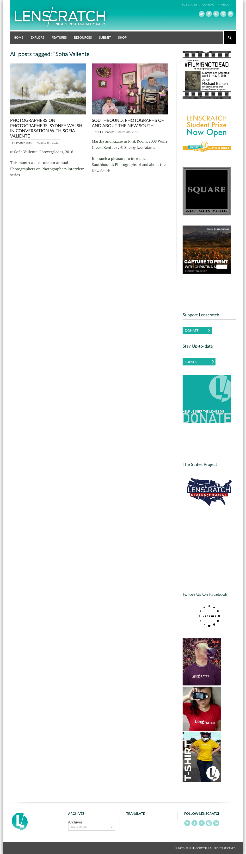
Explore (37, 37)
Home (18, 37)
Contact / (210, 4)
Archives (75, 822)
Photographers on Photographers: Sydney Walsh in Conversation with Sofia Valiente (46, 128)
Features (59, 37)
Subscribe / (191, 4)
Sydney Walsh (24, 142)
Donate (191, 330)
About (226, 4)
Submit (105, 37)
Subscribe (194, 362)
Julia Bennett (105, 132)
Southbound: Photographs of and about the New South (128, 123)
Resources (83, 37)
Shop (122, 37)
